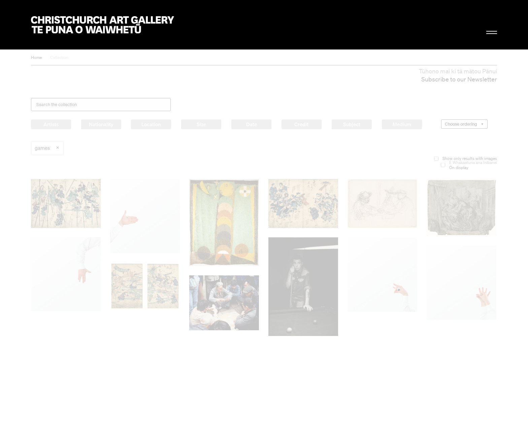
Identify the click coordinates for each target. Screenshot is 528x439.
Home (36, 57)
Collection (59, 57)
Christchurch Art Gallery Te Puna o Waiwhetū (102, 25)
